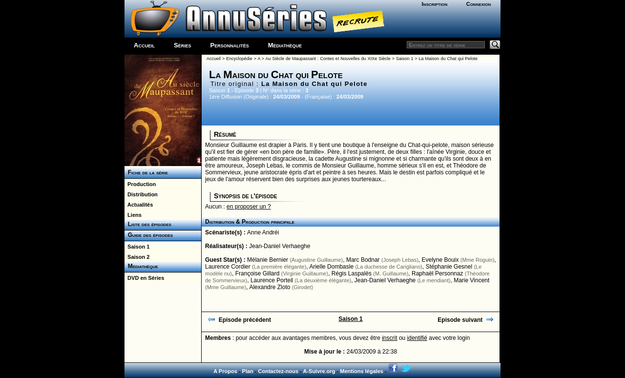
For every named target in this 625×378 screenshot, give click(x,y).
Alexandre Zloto (269, 287)
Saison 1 (137, 247)
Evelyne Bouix (439, 259)
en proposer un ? (249, 206)
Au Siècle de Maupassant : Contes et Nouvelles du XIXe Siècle (328, 58)
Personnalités (229, 45)
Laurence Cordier (227, 266)
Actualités (139, 205)
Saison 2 (137, 257)
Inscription (434, 4)
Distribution (141, 194)
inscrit (389, 338)
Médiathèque (285, 45)
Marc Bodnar (363, 259)
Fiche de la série (146, 172)
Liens (133, 215)
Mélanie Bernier (267, 259)
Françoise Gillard (257, 273)
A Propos (225, 371)
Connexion (478, 4)
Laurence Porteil (271, 280)
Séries (182, 45)
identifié (417, 338)
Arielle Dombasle (331, 266)
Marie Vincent (471, 280)
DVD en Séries (144, 278)
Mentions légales (361, 371)
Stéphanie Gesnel (449, 266)
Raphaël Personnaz (437, 273)
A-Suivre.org (319, 371)
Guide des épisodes (149, 234)
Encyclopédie (239, 58)
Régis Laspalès (352, 273)
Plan (247, 371)
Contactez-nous (278, 371)
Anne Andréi (263, 232)
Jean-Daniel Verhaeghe (279, 246)
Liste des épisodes (148, 224)
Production (140, 184)
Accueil (144, 45)
